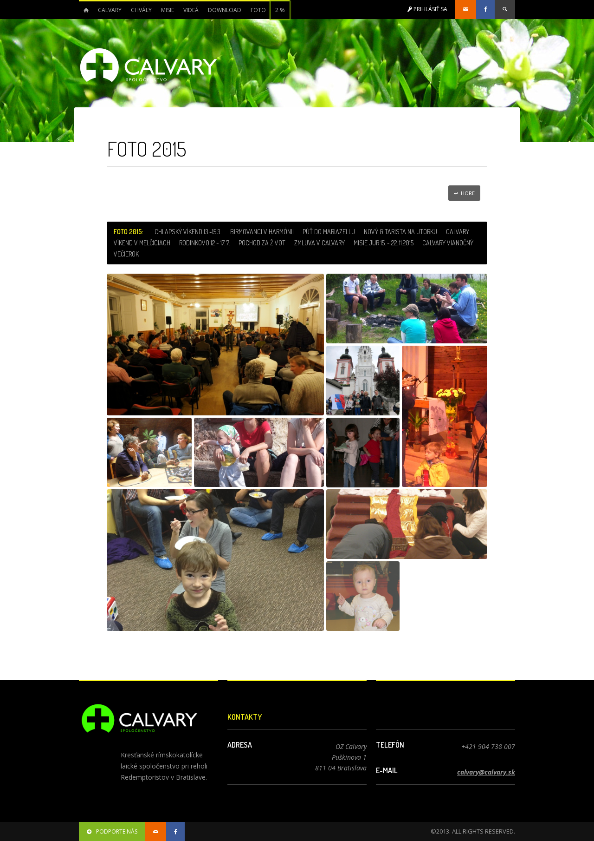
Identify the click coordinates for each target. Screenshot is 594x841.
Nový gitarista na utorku (400, 232)
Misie (167, 10)
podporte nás (112, 831)
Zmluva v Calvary (319, 243)
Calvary (110, 10)
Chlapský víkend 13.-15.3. (188, 232)
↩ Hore (464, 193)
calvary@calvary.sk (486, 772)
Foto (258, 10)
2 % (280, 10)
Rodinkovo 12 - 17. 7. (204, 243)
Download (224, 10)
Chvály (141, 10)
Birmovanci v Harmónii (262, 232)
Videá (191, 10)
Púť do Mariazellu (329, 232)
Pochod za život (262, 243)
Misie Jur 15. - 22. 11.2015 (383, 243)
